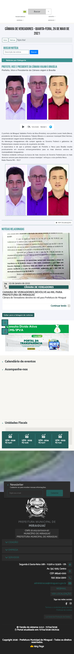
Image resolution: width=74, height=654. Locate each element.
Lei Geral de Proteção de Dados (58, 617)
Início (5, 40)
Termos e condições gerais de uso (58, 607)
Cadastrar (54, 493)
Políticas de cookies (64, 610)
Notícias (12, 40)
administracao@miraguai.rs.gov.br (50, 583)
